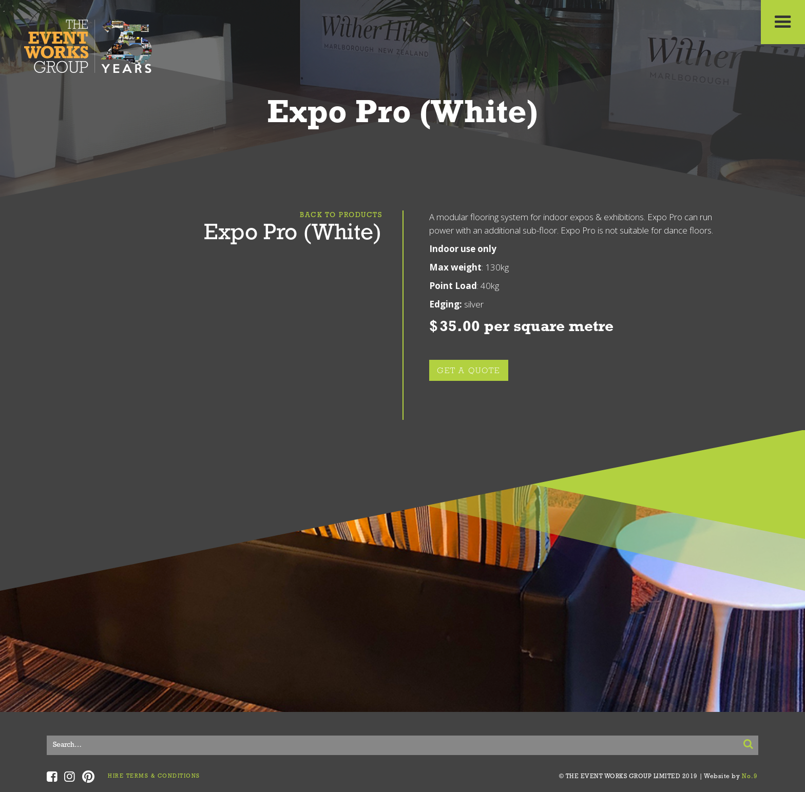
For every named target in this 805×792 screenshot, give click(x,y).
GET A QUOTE (469, 371)
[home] (88, 43)
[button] (783, 22)
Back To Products (341, 215)
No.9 (750, 777)
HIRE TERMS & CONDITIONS (154, 776)
